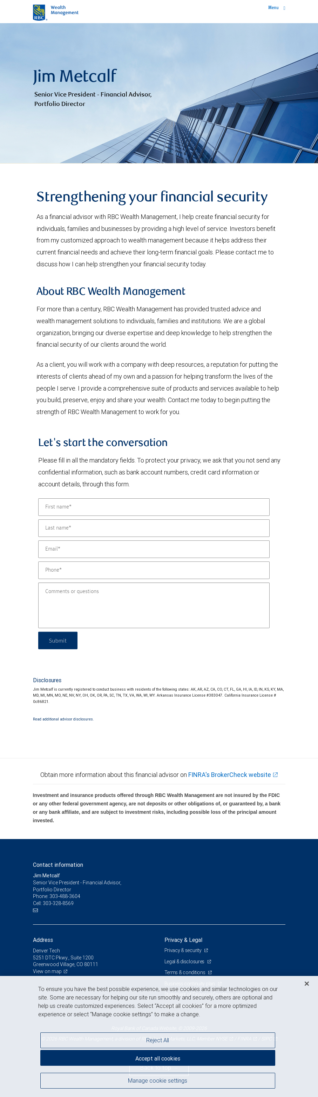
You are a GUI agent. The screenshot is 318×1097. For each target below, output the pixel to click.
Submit (58, 640)
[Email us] (36, 910)
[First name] (154, 507)
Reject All (157, 1040)
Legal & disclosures (184, 961)
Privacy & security (183, 950)
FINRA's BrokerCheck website (229, 775)
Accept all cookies (157, 1058)
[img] (159, 93)
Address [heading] (43, 939)
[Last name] (154, 528)
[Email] (154, 549)
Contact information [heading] (58, 864)
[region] (159, 1036)
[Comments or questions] (154, 605)
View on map (47, 971)
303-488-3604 (64, 896)
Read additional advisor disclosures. (63, 719)
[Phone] (154, 570)
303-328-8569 (58, 903)
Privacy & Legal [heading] (183, 939)
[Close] (306, 983)
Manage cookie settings (157, 1080)
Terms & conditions (185, 972)
